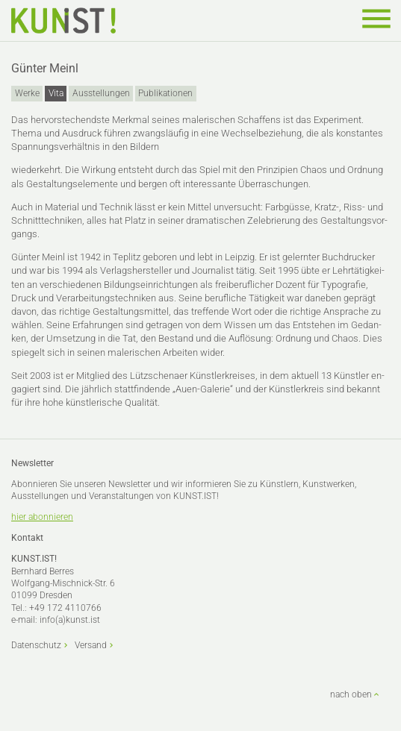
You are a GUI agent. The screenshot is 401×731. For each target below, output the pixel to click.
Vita (56, 93)
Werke (27, 93)
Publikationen (165, 93)
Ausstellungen (101, 93)
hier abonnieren (42, 517)
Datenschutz (36, 645)
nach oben (351, 694)
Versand (91, 645)
